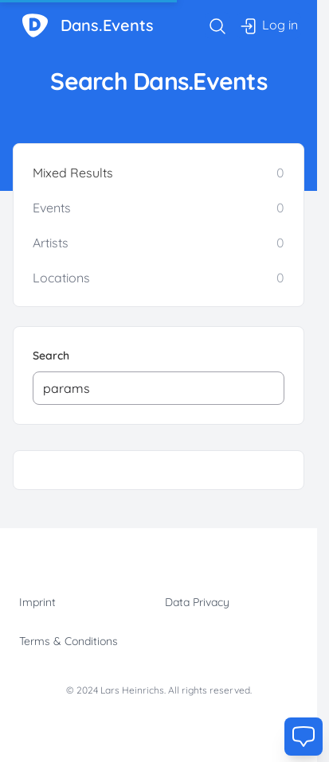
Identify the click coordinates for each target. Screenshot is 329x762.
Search (51, 355)
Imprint (37, 602)
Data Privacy (197, 602)
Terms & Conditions (68, 641)
